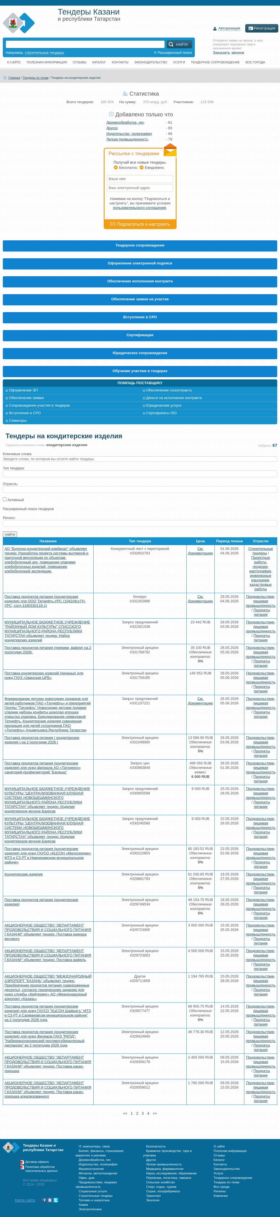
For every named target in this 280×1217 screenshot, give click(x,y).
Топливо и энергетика (94, 1200)
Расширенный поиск (172, 52)
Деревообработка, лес (126, 122)
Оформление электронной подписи (140, 263)
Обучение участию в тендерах (140, 371)
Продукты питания (261, 612)
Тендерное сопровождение (215, 62)
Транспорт (153, 1195)
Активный (16, 500)
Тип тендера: (14, 468)
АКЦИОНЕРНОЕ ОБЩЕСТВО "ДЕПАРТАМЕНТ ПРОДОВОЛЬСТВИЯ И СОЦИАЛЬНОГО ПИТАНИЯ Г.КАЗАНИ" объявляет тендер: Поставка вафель (47, 955)
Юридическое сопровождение (140, 353)
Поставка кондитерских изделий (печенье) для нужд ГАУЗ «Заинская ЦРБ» (43, 675)
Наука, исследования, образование (171, 1173)
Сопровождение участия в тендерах (39, 405)
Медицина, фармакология (164, 1168)
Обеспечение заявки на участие (140, 299)
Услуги (179, 62)
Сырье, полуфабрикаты (163, 1191)
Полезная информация (47, 62)
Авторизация (229, 28)
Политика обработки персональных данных (42, 1168)
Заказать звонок (228, 52)
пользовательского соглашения (139, 208)
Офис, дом (86, 1177)
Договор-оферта (37, 1161)
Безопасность (156, 1146)
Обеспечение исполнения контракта (140, 281)
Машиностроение (91, 1168)
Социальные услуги (93, 1191)
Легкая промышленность (128, 139)
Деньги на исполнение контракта (174, 398)
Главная (14, 77)
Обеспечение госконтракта (169, 390)
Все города (255, 62)
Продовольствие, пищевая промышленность (261, 601)
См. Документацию (200, 551)
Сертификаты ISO (161, 413)
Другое (112, 128)
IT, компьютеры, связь (94, 1146)
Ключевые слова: (17, 454)
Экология (152, 1200)
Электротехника (90, 1209)
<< (117, 1113)
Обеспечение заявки (26, 398)
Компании (221, 1195)
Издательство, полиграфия (129, 134)
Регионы (220, 1191)
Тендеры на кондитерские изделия (76, 77)
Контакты (120, 62)
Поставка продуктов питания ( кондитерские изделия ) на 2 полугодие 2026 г (41, 740)
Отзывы (80, 62)
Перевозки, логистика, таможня (168, 1177)
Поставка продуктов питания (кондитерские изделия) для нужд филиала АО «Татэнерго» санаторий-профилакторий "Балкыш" (42, 767)
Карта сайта (25, 1200)
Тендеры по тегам (35, 77)
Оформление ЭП (23, 390)
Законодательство (150, 62)
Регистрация (261, 28)
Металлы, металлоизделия (98, 1173)
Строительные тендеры (260, 551)
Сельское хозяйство (160, 1182)
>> (163, 1113)
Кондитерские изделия (23, 874)
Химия (83, 1204)
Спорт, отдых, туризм (161, 1186)
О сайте (14, 62)
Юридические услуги (164, 405)
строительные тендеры (44, 52)
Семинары (18, 420)
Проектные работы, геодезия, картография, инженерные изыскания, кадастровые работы (260, 573)
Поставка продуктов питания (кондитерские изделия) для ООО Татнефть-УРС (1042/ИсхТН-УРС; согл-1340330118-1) (45, 601)
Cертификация (140, 335)
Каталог (99, 62)
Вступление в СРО (140, 317)
